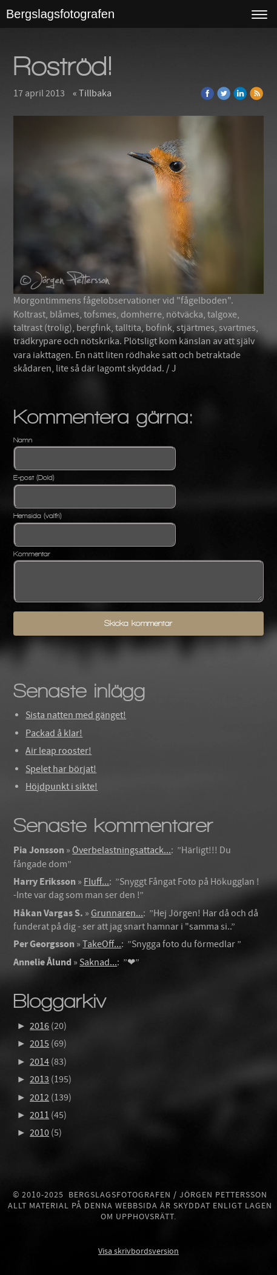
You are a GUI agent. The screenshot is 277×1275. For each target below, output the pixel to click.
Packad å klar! (53, 733)
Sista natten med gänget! (75, 715)
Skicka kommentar (138, 623)
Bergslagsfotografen (60, 14)
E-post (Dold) (34, 477)
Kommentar (31, 554)
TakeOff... (101, 944)
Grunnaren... (117, 913)
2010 (39, 1133)
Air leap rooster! (58, 751)
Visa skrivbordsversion (138, 1251)
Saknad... (98, 962)
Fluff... (96, 882)
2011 (39, 1115)
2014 (39, 1062)
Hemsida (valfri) (37, 515)
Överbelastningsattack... (121, 850)
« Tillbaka (92, 93)
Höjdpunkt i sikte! (61, 787)
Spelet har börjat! (60, 769)
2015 (39, 1043)
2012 (39, 1097)
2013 (39, 1079)
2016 (39, 1026)
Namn (22, 440)
